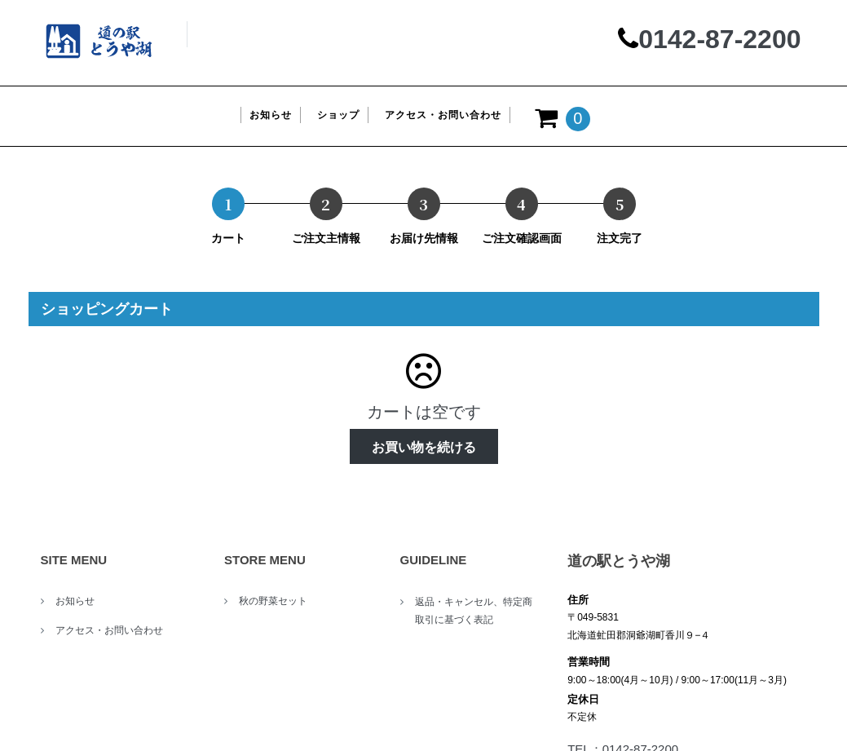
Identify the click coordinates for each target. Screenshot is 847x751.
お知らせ (75, 601)
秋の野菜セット (273, 601)
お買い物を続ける (424, 447)
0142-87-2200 (719, 39)
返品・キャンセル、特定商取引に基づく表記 (473, 610)
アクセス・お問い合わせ (109, 630)
